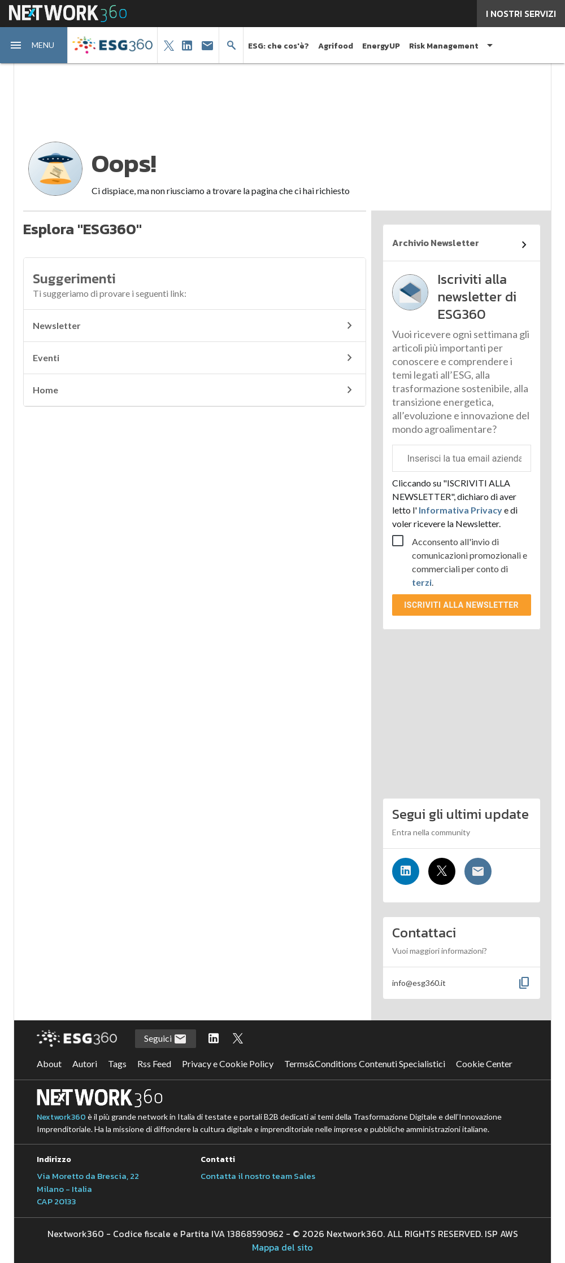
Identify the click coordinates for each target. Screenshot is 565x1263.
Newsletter (195, 325)
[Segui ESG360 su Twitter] (238, 1039)
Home (195, 390)
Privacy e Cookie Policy (227, 1063)
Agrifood (335, 46)
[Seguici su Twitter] (441, 871)
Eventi (195, 358)
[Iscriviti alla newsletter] (478, 871)
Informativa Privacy (460, 510)
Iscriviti (461, 604)
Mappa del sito (282, 1247)
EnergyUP (381, 46)
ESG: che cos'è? (278, 46)
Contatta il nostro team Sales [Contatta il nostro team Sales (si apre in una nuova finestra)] (258, 1175)
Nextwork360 (61, 1117)
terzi (422, 582)
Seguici (165, 1039)
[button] (34, 45)
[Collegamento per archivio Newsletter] (461, 245)
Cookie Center (484, 1063)
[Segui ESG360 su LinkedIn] (213, 1039)
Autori (84, 1063)
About (49, 1063)
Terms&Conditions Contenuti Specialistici (364, 1063)
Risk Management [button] (444, 46)
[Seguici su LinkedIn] (405, 871)
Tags (117, 1063)
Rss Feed (154, 1063)
